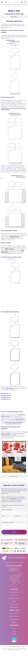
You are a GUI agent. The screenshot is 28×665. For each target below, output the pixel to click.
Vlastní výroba (8, 539)
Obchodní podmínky (14, 592)
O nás (14, 628)
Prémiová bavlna (22, 539)
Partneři (14, 634)
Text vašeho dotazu (7, 522)
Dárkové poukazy (14, 607)
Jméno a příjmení (6, 509)
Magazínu (14, 498)
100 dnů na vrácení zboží (21, 543)
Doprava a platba (14, 604)
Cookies (14, 601)
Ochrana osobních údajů (14, 598)
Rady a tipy (7, 5)
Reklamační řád (14, 595)
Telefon (17, 516)
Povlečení (14, 622)
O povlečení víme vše (14, 613)
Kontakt (14, 631)
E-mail (3, 516)
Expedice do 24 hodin (8, 543)
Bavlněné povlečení (14, 619)
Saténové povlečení (14, 616)
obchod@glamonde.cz (14, 568)
